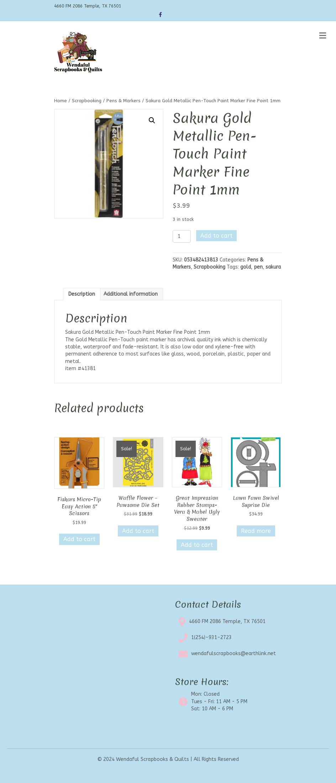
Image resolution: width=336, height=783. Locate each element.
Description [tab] (81, 294)
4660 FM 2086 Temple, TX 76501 (227, 621)
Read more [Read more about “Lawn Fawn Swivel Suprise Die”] (256, 531)
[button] (152, 120)
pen (258, 267)
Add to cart (216, 235)
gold (245, 267)
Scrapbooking (86, 100)
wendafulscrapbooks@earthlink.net (233, 653)
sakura (273, 267)
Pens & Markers (123, 100)
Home (60, 100)
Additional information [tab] (131, 294)
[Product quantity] (182, 236)
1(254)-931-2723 (211, 637)
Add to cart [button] (79, 539)
